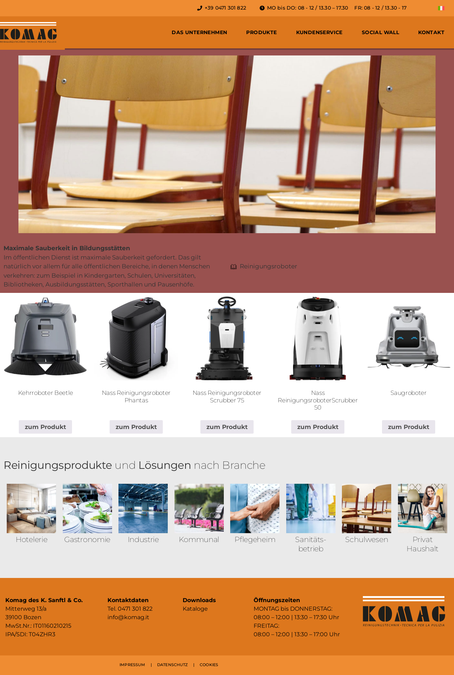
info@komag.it (128, 617)
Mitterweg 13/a (25, 608)
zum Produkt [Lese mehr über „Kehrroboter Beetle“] (45, 426)
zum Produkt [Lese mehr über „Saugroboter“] (408, 426)
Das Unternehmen (199, 32)
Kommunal (199, 539)
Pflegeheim (254, 539)
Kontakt (431, 32)
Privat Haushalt (422, 544)
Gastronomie (87, 539)
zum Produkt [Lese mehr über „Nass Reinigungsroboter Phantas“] (136, 426)
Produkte (261, 32)
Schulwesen (366, 539)
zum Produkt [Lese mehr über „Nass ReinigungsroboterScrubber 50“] (317, 426)
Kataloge (195, 608)
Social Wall (380, 32)
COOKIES (209, 664)
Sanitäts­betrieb (310, 544)
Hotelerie (31, 539)
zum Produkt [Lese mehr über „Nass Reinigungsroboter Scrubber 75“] (227, 426)
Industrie (143, 539)
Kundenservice (319, 32)
